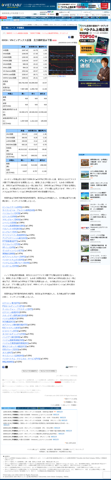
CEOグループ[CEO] (10, 349)
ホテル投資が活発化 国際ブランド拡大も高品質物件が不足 (98, 173)
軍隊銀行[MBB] (8, 254)
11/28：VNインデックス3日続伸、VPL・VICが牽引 (36, 428)
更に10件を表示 (71, 443)
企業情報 (84, 17)
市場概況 (16, 20)
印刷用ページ (71, 367)
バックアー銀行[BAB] (11, 337)
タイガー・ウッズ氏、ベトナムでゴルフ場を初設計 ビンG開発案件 (98, 207)
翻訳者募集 (57, 449)
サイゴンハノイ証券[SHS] (13, 356)
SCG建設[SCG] (8, 322)
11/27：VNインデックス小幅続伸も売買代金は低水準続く (38, 434)
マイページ (103, 17)
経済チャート (75, 17)
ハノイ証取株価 (31, 17)
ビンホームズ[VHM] (10, 266)
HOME (10, 17)
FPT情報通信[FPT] (10, 241)
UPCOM (46, 20)
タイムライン (92, 20)
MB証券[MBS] (8, 362)
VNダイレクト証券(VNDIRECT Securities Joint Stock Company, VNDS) (79, 458)
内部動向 (57, 20)
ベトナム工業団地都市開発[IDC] (15, 343)
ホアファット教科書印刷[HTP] (14, 325)
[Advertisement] (94, 104)
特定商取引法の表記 (65, 451)
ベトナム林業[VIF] (9, 318)
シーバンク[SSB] (9, 223)
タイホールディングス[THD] (13, 334)
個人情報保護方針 (52, 451)
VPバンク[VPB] (8, 247)
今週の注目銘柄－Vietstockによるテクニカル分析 (36, 414)
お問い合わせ (106, 1)
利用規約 (42, 451)
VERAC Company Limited (18, 458)
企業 (70, 20)
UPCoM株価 (41, 17)
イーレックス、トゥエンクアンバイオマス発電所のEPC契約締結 (98, 258)
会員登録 (3, 17)
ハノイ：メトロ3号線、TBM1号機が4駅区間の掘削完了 (98, 237)
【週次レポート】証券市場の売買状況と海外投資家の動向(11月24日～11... (44, 423)
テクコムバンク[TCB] (11, 244)
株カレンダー (51, 17)
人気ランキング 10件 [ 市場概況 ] (27, 408)
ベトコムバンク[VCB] (11, 213)
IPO (51, 20)
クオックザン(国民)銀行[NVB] (14, 315)
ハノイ (32, 20)
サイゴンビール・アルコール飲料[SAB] (18, 210)
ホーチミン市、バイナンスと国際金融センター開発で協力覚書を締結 (42, 431)
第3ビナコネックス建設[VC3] (14, 346)
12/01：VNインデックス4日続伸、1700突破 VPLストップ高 (40, 420)
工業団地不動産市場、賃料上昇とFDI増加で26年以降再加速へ (98, 248)
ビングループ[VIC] (9, 232)
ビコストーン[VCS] (10, 331)
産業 (75, 20)
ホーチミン (24, 20)
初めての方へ (6, 20)
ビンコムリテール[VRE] (12, 207)
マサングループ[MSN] (11, 219)
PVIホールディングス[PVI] (13, 306)
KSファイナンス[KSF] (11, 328)
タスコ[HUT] (7, 352)
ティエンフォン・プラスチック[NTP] (17, 309)
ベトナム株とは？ (86, 1)
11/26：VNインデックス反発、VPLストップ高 (34, 437)
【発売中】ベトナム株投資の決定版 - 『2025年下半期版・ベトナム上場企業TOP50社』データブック (37, 33)
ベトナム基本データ (62, 17)
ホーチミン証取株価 (19, 17)
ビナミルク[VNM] (9, 216)
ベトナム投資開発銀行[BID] (13, 226)
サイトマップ (97, 1)
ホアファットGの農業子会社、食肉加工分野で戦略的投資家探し (98, 195)
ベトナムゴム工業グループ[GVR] (15, 263)
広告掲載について (68, 449)
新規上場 (38, 20)
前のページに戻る (71, 399)
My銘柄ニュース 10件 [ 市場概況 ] (50, 408)
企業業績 (64, 20)
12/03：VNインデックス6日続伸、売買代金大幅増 (36, 412)
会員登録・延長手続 (69, 15)
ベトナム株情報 (27, 24)
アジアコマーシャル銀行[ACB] (14, 238)
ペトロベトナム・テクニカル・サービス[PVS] (21, 359)
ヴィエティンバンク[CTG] (13, 250)
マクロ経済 (81, 20)
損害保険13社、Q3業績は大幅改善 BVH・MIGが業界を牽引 (98, 162)
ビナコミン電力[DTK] (11, 303)
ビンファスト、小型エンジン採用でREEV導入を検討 (98, 217)
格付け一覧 (93, 17)
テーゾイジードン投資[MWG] (14, 235)
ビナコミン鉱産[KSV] (11, 312)
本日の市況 (102, 20)
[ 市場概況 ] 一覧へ (71, 402)
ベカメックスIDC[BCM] (12, 229)
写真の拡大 (61, 76)
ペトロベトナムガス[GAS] (13, 260)
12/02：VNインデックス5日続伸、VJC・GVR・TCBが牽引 (39, 417)
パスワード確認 (83, 15)
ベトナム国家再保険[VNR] (13, 340)
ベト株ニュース (37, 24)
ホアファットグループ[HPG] (14, 257)
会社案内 (50, 449)
